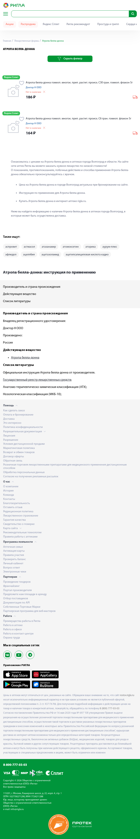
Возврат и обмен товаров (19, 452)
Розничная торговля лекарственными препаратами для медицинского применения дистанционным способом (65, 466)
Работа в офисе (12, 629)
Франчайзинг (11, 586)
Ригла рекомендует (78, 24)
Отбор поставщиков (15, 598)
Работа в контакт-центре (18, 633)
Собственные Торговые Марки (21, 606)
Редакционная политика (18, 511)
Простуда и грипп (108, 24)
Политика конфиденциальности (23, 427)
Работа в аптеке (13, 625)
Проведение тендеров (17, 581)
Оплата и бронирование (18, 414)
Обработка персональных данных (24, 472)
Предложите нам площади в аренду (25, 594)
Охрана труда (11, 637)
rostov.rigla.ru (127, 695)
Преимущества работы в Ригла (21, 621)
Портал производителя (17, 590)
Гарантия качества (14, 519)
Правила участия (13, 555)
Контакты (9, 499)
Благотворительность (16, 503)
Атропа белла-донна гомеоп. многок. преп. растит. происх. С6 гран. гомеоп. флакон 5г (78, 118)
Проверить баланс (14, 559)
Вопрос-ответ (11, 567)
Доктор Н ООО (33, 87)
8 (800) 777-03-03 (109, 708)
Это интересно (12, 422)
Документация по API (16, 602)
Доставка (9, 419)
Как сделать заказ (14, 410)
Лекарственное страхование (20, 515)
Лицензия (9, 435)
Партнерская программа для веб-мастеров (29, 611)
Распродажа (28, 24)
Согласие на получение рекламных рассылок (30, 476)
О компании (10, 486)
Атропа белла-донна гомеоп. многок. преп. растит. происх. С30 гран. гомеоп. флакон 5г (79, 82)
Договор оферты (13, 456)
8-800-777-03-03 (15, 765)
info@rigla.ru (17, 809)
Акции (10, 24)
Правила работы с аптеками (20, 536)
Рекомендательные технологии (22, 532)
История (8, 490)
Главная (7, 41)
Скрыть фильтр (70, 59)
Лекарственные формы (26, 41)
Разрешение (10, 439)
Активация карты (14, 550)
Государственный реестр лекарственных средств (37, 380)
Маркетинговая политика (19, 448)
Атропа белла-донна (25, 357)
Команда (8, 494)
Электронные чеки (14, 571)
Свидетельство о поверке (19, 524)
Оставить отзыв (12, 507)
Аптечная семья (13, 546)
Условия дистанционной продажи (24, 443)
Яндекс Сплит (51, 24)
